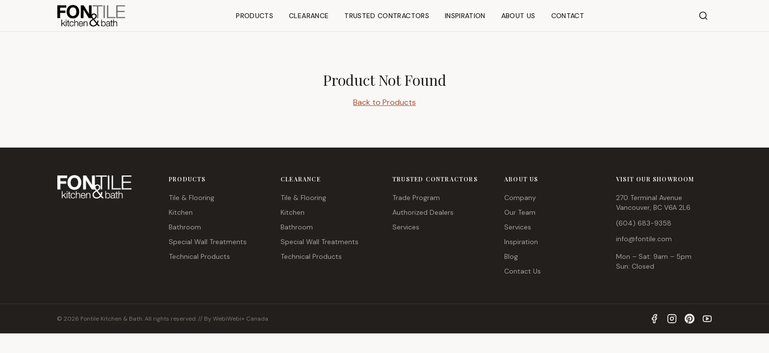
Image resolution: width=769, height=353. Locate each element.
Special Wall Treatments (208, 241)
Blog (511, 256)
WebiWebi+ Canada (240, 319)
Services (405, 227)
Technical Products (199, 256)
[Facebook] (654, 319)
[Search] (703, 16)
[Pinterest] (689, 319)
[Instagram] (672, 319)
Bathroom (185, 227)
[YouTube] (707, 319)
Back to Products (384, 102)
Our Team (520, 212)
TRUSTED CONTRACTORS (386, 15)
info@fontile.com (644, 238)
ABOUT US (518, 15)
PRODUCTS (254, 15)
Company (520, 197)
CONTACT (567, 15)
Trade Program (416, 197)
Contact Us (522, 271)
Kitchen (181, 212)
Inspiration (521, 241)
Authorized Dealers (423, 212)
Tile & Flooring (191, 197)
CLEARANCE (309, 15)
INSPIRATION (465, 15)
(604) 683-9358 (643, 223)
